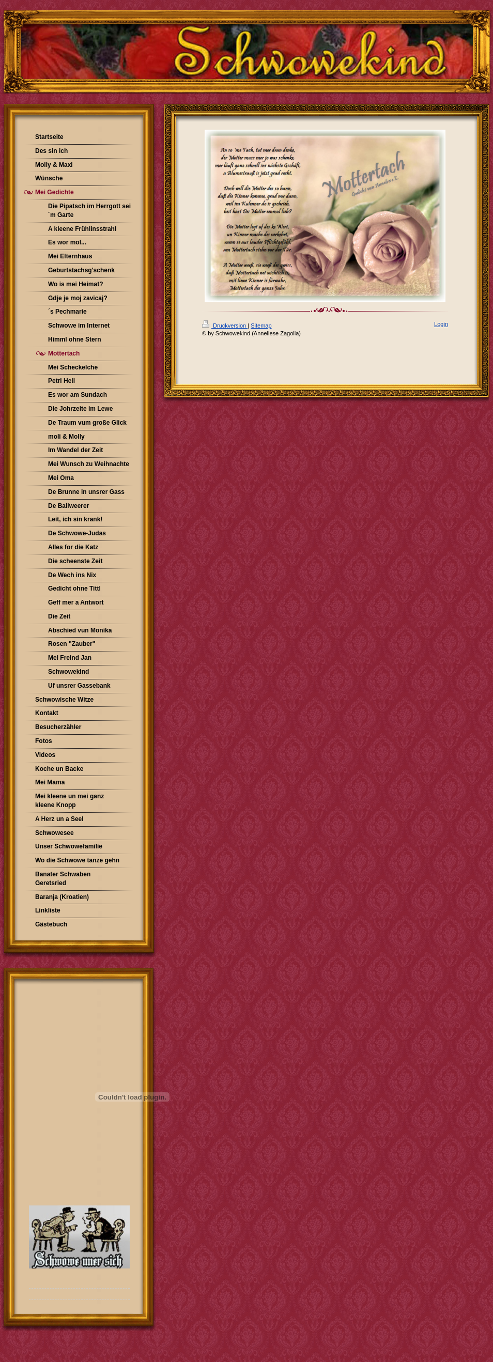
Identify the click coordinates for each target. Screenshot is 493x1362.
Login (441, 324)
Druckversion (225, 325)
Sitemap (261, 325)
